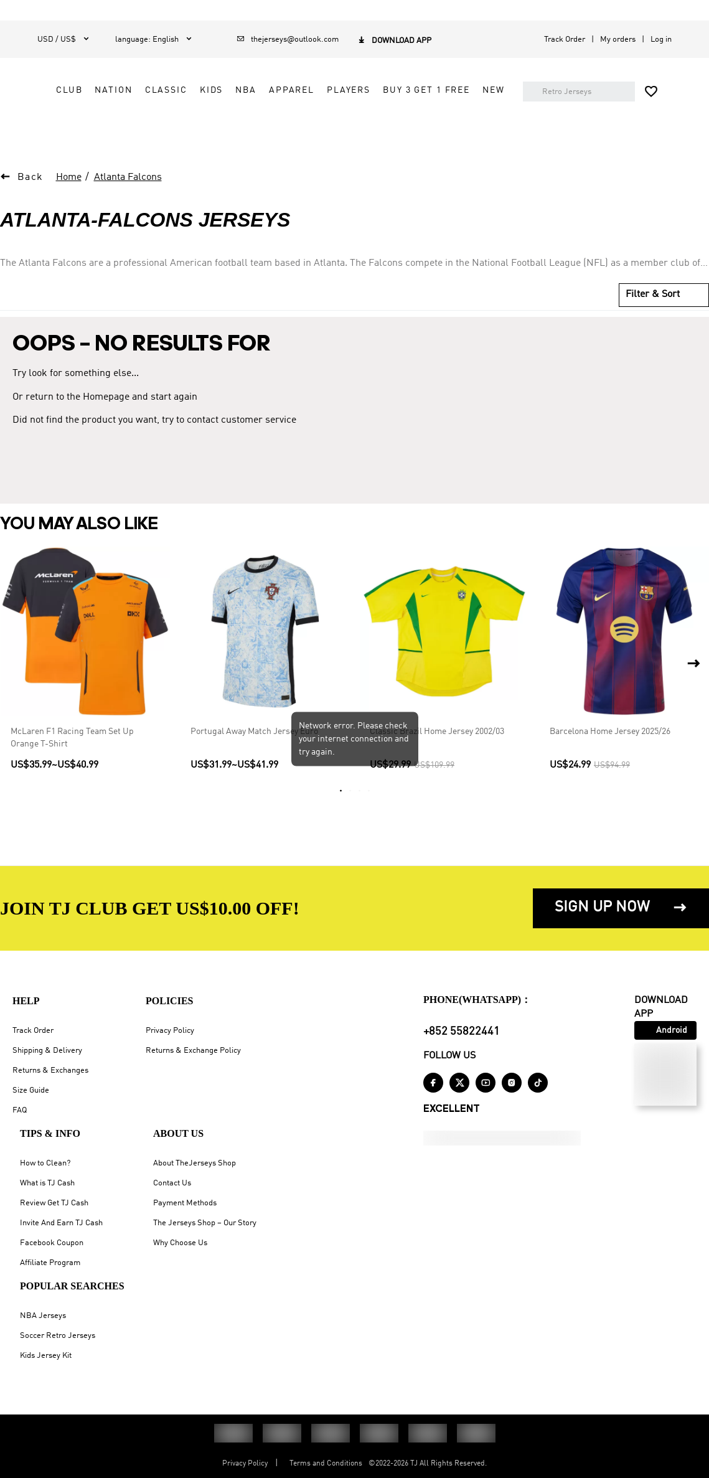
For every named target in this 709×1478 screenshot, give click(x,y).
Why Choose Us (180, 1243)
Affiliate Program (50, 1263)
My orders (618, 39)
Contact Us (172, 1183)
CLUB (311, 90)
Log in (661, 39)
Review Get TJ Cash (54, 1203)
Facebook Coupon (51, 1243)
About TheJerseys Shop (194, 1163)
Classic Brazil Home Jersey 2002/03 (437, 764)
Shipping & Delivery (47, 1051)
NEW (309, 146)
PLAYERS (377, 118)
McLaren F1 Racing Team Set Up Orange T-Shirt (72, 770)
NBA (488, 90)
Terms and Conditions (325, 1463)
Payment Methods (185, 1203)
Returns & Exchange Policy (193, 1051)
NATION (355, 90)
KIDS (452, 90)
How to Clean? (45, 1163)
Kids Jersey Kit (46, 1356)
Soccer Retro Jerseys (57, 1336)
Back (30, 210)
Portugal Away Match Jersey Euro (254, 764)
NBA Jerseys (43, 1316)
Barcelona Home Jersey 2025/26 (610, 764)
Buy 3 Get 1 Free (455, 118)
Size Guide (30, 1090)
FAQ (19, 1110)
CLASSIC (408, 90)
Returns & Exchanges (50, 1070)
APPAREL (320, 118)
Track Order (564, 39)
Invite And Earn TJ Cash (61, 1223)
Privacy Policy (170, 1031)
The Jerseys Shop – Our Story (204, 1223)
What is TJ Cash (47, 1183)
